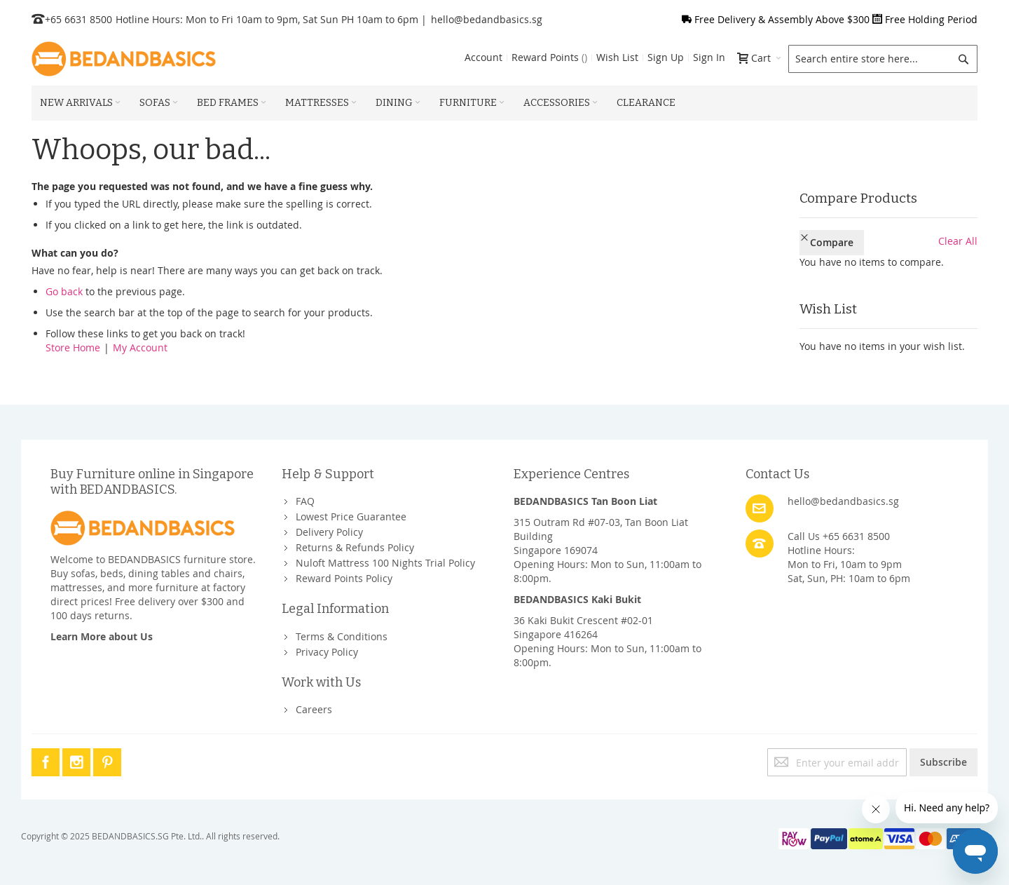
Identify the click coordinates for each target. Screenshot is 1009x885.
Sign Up (665, 57)
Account (483, 57)
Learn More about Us (101, 636)
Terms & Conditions (341, 636)
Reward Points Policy (344, 578)
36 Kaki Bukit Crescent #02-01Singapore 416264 (583, 627)
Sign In (709, 57)
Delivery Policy (329, 532)
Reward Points (549, 57)
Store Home (73, 347)
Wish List (617, 57)
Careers (314, 709)
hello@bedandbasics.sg (486, 19)
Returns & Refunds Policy (355, 547)
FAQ (305, 501)
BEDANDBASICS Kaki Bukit (577, 599)
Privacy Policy (327, 651)
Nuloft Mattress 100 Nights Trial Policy (385, 562)
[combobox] (882, 59)
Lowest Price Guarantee (351, 516)
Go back (64, 291)
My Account (140, 347)
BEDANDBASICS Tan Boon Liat (585, 501)
